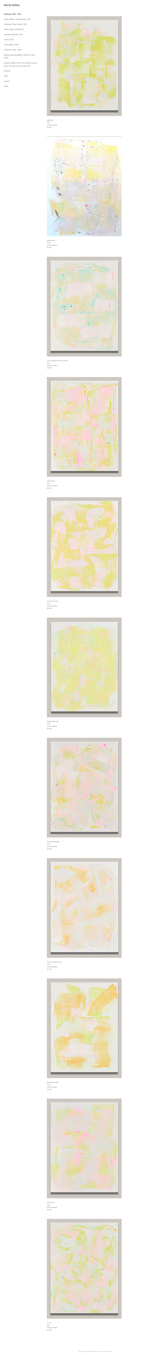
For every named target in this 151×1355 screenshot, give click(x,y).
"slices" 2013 (9, 39)
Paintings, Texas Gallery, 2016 (15, 24)
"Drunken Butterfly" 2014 (13, 34)
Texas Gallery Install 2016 (14, 29)
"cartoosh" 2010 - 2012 (12, 50)
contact (6, 81)
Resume (7, 71)
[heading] (12, 5)
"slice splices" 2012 (11, 45)
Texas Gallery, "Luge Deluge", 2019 (17, 19)
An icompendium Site (105, 1351)
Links (6, 76)
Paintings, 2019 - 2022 (12, 14)
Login (6, 86)
